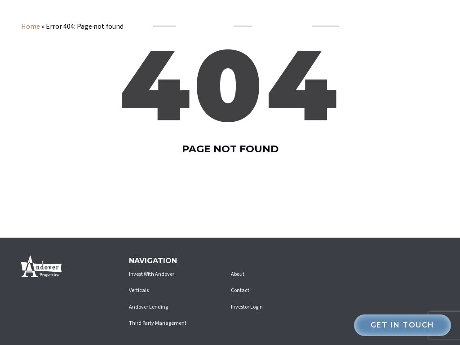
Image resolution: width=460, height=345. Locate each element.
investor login (400, 17)
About (237, 274)
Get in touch (402, 325)
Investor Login (247, 307)
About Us (239, 17)
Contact (240, 290)
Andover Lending (165, 17)
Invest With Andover (325, 17)
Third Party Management (157, 323)
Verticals (83, 17)
